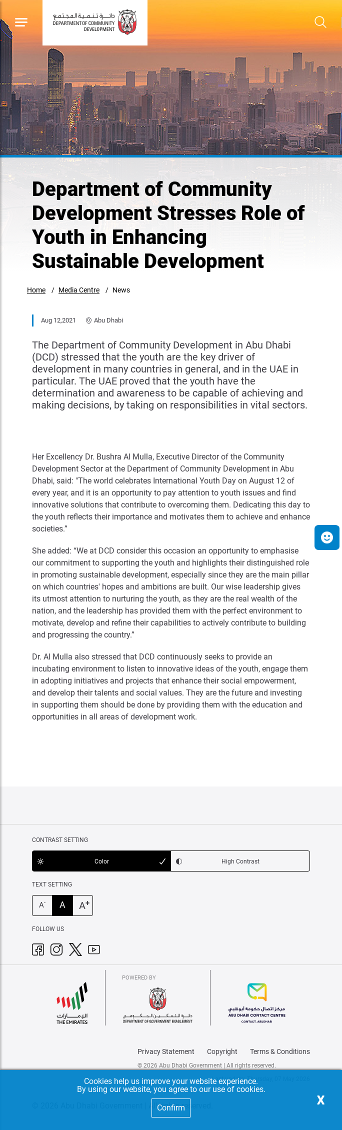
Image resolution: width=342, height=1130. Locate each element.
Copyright (222, 1052)
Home (36, 290)
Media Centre (79, 290)
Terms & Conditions (280, 1052)
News (121, 290)
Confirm (171, 1107)
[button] (327, 537)
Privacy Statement (166, 1052)
